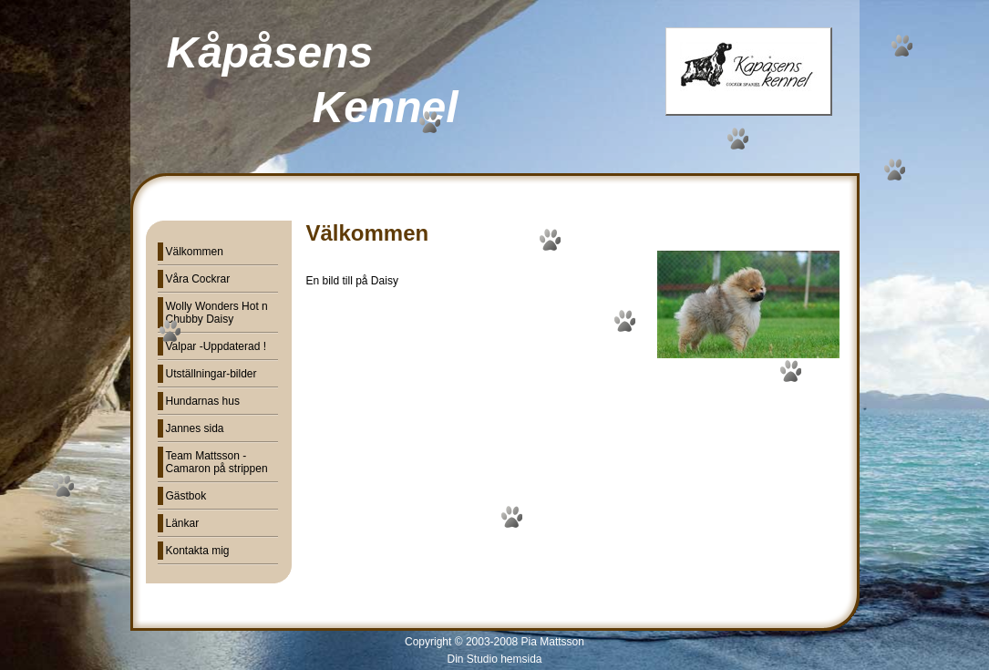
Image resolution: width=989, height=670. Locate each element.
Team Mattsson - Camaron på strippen (217, 462)
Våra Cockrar (198, 279)
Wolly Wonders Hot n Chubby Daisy (217, 312)
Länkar (183, 523)
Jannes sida (195, 428)
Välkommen (194, 251)
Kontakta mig (198, 550)
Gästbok (186, 496)
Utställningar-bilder (211, 373)
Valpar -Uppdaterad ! (216, 346)
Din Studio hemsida (494, 659)
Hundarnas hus (203, 401)
